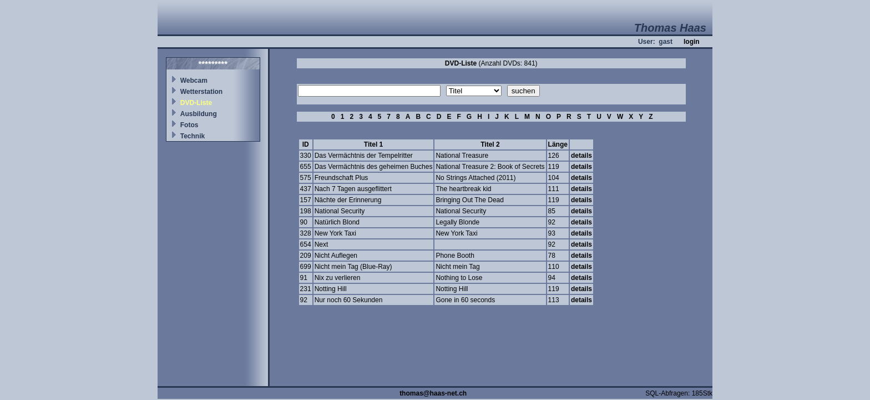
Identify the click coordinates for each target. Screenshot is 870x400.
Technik (192, 136)
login (692, 42)
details (581, 155)
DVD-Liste (196, 103)
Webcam (194, 80)
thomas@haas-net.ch (433, 393)
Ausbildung (198, 114)
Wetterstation (201, 92)
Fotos (189, 125)
